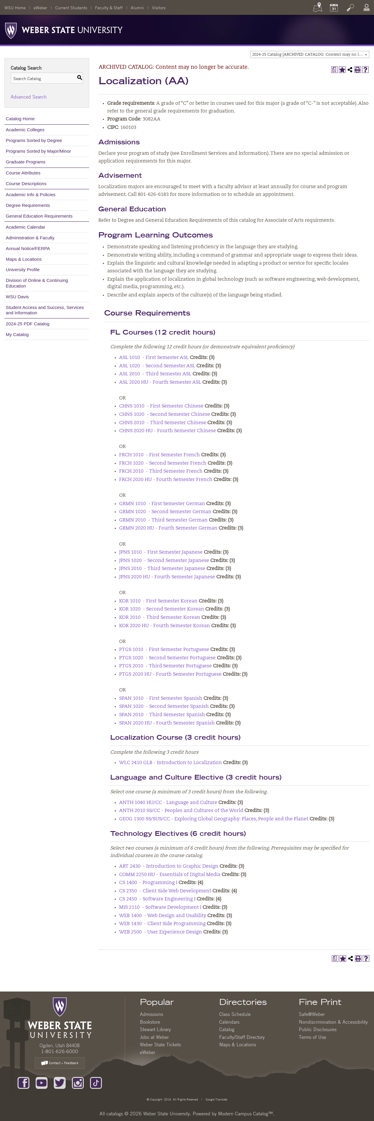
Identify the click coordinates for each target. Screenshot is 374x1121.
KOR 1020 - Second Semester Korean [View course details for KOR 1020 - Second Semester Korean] (161, 609)
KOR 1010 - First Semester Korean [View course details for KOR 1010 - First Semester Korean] (158, 601)
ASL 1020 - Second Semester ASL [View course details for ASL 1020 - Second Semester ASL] (157, 366)
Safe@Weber (312, 1014)
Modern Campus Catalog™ (245, 1114)
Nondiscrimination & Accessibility (333, 1022)
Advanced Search (29, 97)
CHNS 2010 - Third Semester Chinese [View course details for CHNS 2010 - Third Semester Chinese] (162, 423)
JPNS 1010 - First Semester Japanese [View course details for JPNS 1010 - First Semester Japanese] (161, 552)
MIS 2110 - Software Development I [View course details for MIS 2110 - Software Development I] (160, 907)
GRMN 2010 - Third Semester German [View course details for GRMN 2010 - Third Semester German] (163, 520)
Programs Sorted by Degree (34, 140)
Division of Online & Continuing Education (37, 283)
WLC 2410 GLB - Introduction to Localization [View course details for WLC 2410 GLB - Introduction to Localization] (170, 763)
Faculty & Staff (109, 7)
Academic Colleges (25, 129)
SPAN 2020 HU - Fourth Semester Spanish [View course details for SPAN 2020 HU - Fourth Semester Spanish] (167, 723)
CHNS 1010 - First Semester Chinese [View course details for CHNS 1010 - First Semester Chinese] (161, 406)
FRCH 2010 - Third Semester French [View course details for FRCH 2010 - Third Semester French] (161, 471)
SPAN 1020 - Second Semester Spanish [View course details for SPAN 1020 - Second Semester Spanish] (164, 706)
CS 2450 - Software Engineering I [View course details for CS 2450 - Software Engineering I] (157, 899)
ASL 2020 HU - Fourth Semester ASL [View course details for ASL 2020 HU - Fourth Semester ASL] (160, 382)
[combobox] (309, 54)
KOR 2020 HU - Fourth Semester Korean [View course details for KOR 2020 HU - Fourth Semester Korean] (164, 626)
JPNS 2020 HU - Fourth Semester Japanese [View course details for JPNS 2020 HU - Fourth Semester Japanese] (167, 577)
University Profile (23, 269)
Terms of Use (312, 1037)
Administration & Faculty (30, 237)
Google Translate (216, 1099)
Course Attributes (23, 172)
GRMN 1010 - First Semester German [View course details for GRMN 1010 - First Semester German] (162, 504)
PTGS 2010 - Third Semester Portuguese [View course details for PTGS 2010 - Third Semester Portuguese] (165, 666)
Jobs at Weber (154, 1037)
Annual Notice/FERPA (28, 248)
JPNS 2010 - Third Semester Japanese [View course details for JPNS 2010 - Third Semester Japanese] (162, 568)
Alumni (137, 7)
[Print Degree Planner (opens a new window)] (334, 69)
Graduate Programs (25, 161)
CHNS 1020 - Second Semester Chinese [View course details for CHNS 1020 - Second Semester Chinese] (164, 414)
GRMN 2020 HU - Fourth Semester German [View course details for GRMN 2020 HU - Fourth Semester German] (168, 528)
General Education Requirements (39, 215)
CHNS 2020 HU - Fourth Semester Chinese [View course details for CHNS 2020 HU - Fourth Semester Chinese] (167, 431)
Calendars (229, 1022)
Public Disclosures (318, 1029)
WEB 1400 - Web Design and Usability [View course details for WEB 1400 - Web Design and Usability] (162, 916)
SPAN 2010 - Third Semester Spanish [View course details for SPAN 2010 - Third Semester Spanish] (162, 715)
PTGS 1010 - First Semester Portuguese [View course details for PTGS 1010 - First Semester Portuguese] (164, 649)
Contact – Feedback (59, 1063)
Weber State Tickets (160, 1044)
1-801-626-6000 (59, 1051)
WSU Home (15, 7)
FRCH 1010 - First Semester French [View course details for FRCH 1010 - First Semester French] (159, 455)
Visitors (158, 7)
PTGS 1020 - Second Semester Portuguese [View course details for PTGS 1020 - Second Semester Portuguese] (167, 658)
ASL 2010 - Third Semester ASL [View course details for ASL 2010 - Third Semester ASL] (155, 374)
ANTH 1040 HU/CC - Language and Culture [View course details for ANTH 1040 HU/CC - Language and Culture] (168, 802)
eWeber (40, 7)
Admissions (151, 1014)
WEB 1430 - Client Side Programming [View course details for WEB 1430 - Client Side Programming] (162, 924)
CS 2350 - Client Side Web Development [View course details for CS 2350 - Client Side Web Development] (165, 891)
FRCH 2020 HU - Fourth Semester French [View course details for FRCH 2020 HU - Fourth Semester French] (165, 479)
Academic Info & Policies (31, 194)
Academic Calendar (25, 226)
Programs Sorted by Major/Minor (38, 151)
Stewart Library (155, 1029)
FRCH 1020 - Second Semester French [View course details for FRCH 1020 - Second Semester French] (162, 463)
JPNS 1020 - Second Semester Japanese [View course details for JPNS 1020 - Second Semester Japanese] (164, 560)
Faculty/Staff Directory (242, 1037)
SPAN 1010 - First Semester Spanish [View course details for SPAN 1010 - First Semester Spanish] (160, 698)
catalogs (114, 1114)
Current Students (71, 7)
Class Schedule (235, 1014)
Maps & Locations (24, 259)
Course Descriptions (26, 183)
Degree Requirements (28, 205)
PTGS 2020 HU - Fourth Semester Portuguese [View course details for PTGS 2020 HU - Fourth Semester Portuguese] (170, 674)
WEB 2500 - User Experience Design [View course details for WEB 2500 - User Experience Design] (160, 932)
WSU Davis (17, 296)
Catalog (226, 1029)
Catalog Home (20, 118)
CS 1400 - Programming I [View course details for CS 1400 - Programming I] (148, 882)
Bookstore (150, 1022)
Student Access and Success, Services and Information (45, 310)
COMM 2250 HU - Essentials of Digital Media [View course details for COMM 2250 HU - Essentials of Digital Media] (169, 874)
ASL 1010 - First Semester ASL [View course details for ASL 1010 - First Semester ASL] (154, 357)
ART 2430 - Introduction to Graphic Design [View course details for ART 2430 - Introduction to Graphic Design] (168, 866)
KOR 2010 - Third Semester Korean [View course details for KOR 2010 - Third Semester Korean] (159, 617)
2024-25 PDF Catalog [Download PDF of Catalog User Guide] (28, 323)
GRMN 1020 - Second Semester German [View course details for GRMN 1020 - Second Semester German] (165, 512)
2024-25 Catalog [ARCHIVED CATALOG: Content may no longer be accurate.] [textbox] (310, 55)
